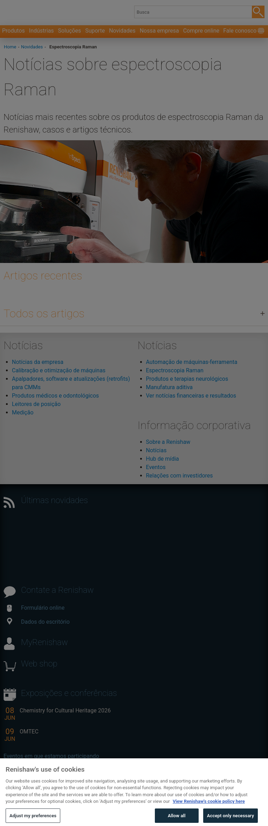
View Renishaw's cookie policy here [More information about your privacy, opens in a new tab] (209, 805)
